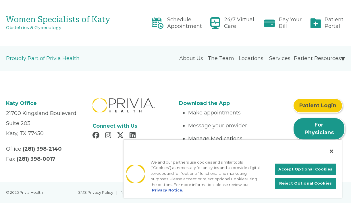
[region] (240, 166)
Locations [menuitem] (251, 58)
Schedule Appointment (184, 22)
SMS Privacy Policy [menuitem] (95, 192)
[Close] (331, 145)
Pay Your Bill (290, 22)
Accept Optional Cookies (307, 165)
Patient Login (317, 105)
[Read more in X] (121, 136)
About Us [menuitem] (191, 58)
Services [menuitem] (279, 58)
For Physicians (319, 129)
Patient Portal (334, 22)
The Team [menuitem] (221, 58)
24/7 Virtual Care (239, 22)
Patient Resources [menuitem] (317, 58)
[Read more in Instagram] (109, 136)
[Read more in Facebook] (96, 136)
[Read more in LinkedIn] (133, 136)
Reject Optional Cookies (308, 183)
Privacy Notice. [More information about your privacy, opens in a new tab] (215, 184)
